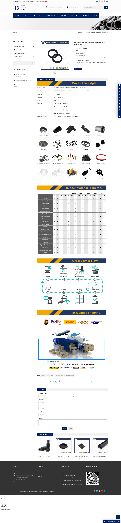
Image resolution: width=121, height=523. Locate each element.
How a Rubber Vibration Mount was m (23, 85)
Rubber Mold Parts (96, 32)
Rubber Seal (105, 32)
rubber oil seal (59, 375)
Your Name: (41, 399)
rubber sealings (69, 375)
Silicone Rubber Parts (20, 53)
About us (26, 15)
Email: (40, 412)
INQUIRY (78, 69)
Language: (43, 1)
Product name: (42, 393)
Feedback (74, 15)
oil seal (51, 375)
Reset (70, 428)
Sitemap (52, 491)
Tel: (39, 405)
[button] (40, 15)
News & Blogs (50, 15)
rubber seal (44, 375)
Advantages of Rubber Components (21, 75)
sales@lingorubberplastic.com (56, 7)
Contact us (85, 15)
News (39, 479)
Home (17, 15)
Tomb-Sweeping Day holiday (22, 80)
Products (37, 15)
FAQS (95, 15)
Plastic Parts (18, 56)
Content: (40, 418)
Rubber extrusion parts (21, 50)
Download (63, 15)
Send (64, 428)
